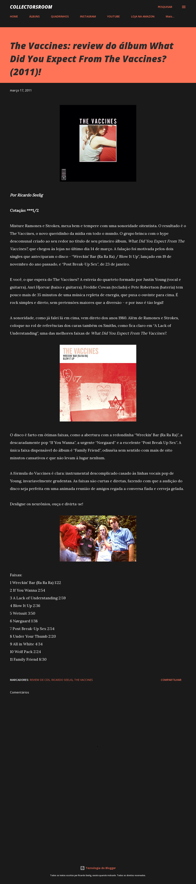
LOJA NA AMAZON (142, 16)
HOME (14, 16)
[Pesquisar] (165, 7)
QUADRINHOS (60, 16)
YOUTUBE (113, 16)
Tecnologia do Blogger (98, 868)
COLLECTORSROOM (31, 7)
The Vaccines (83, 680)
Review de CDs (40, 680)
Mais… (170, 16)
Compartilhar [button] (171, 680)
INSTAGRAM (88, 16)
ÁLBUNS (34, 16)
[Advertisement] (98, 822)
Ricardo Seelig (62, 680)
